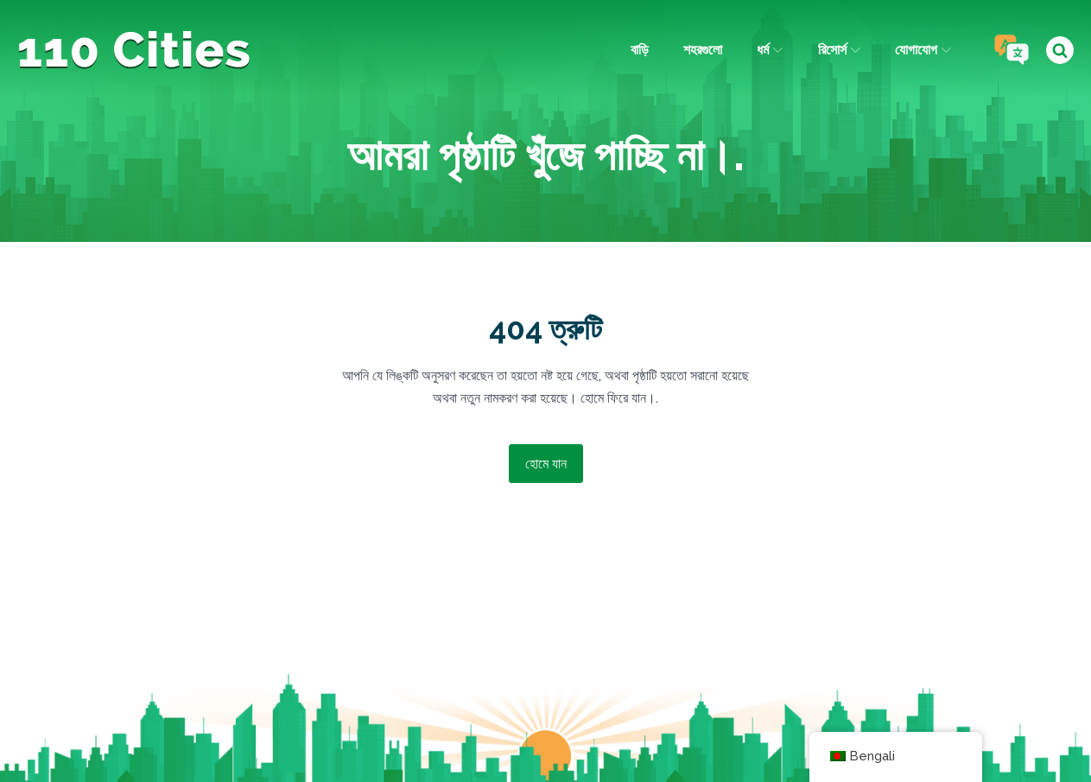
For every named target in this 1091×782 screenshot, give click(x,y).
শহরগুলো (702, 49)
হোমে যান (546, 463)
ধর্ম (770, 49)
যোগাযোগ (923, 49)
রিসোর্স (839, 49)
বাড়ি (640, 49)
